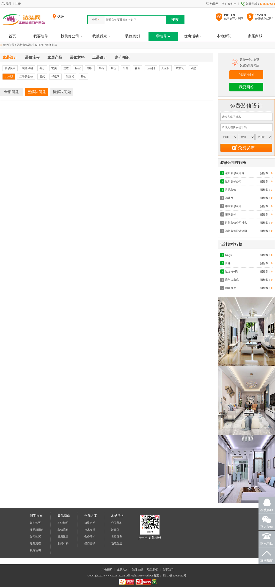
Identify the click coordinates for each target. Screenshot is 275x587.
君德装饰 (230, 189)
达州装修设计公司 (236, 231)
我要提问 (246, 75)
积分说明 (35, 550)
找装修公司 (71, 36)
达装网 (229, 198)
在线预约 (63, 522)
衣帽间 (180, 68)
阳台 (125, 68)
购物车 (212, 3)
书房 (90, 68)
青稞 (228, 263)
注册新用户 (37, 529)
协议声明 (89, 522)
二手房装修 (26, 76)
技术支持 (89, 529)
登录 (6, 3)
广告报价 (107, 569)
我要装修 (40, 36)
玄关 (54, 68)
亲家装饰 (230, 214)
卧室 (78, 68)
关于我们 (167, 569)
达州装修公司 (233, 181)
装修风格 (27, 68)
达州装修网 (24, 45)
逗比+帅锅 (231, 271)
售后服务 (116, 536)
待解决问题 (62, 92)
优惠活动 (193, 36)
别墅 (193, 68)
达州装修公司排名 (236, 222)
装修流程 (32, 57)
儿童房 (165, 68)
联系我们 (152, 569)
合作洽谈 (89, 536)
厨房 (113, 68)
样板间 (55, 76)
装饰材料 (77, 57)
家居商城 (255, 36)
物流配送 (116, 543)
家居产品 (54, 57)
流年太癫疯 (232, 279)
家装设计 (10, 57)
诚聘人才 (122, 569)
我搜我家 (101, 36)
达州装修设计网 (234, 173)
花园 (137, 68)
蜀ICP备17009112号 (174, 575)
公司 (96, 19)
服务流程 (35, 543)
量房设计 (63, 536)
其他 (83, 76)
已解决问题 (37, 92)
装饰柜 (70, 76)
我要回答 (246, 87)
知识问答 (38, 45)
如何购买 (35, 522)
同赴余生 (230, 288)
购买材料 (63, 543)
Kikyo (228, 255)
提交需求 (89, 543)
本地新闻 (224, 36)
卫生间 (151, 68)
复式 (42, 76)
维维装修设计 (233, 206)
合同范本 (116, 522)
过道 (66, 68)
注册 (18, 3)
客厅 (42, 68)
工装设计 (99, 57)
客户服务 (229, 4)
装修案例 (132, 36)
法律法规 (137, 569)
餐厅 (101, 68)
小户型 (9, 76)
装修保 (115, 529)
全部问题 (11, 92)
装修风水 (10, 68)
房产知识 (122, 57)
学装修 (163, 36)
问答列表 (51, 45)
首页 (12, 36)
